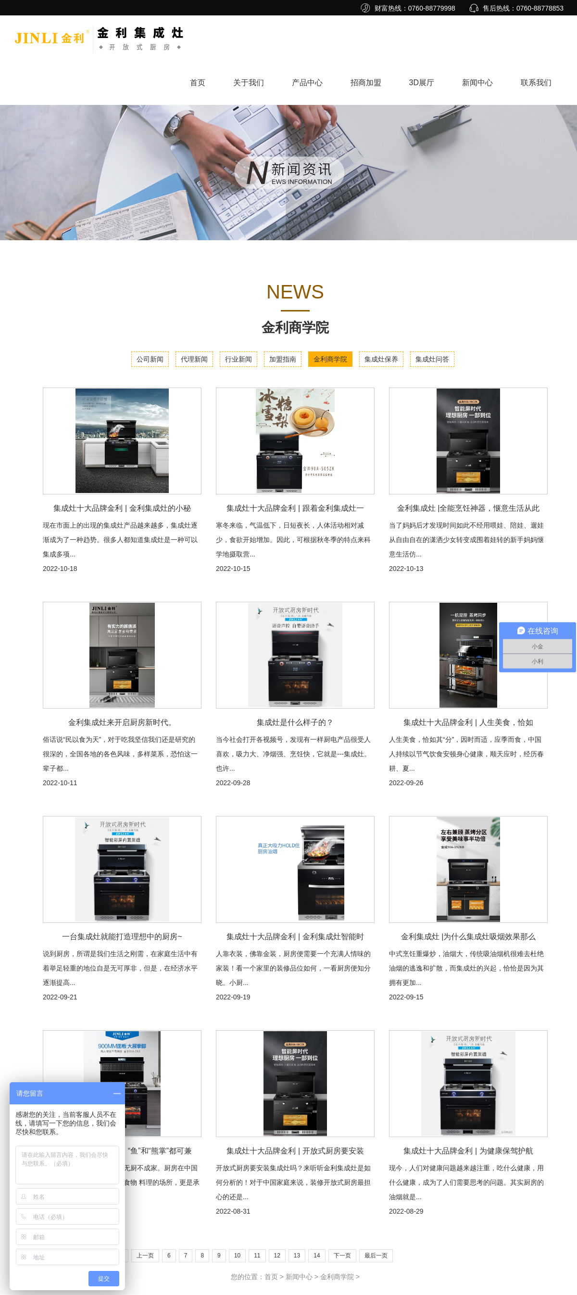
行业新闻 (238, 359)
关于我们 (248, 82)
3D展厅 (421, 82)
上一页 (145, 1255)
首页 (197, 82)
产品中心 (307, 82)
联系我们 (536, 82)
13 (297, 1255)
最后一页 (376, 1255)
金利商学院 (330, 359)
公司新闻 (150, 359)
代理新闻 (194, 359)
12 (277, 1255)
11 (257, 1255)
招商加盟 (366, 82)
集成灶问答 (432, 359)
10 (237, 1255)
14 (317, 1255)
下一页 (342, 1255)
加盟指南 (282, 359)
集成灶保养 (381, 359)
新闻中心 (477, 82)
